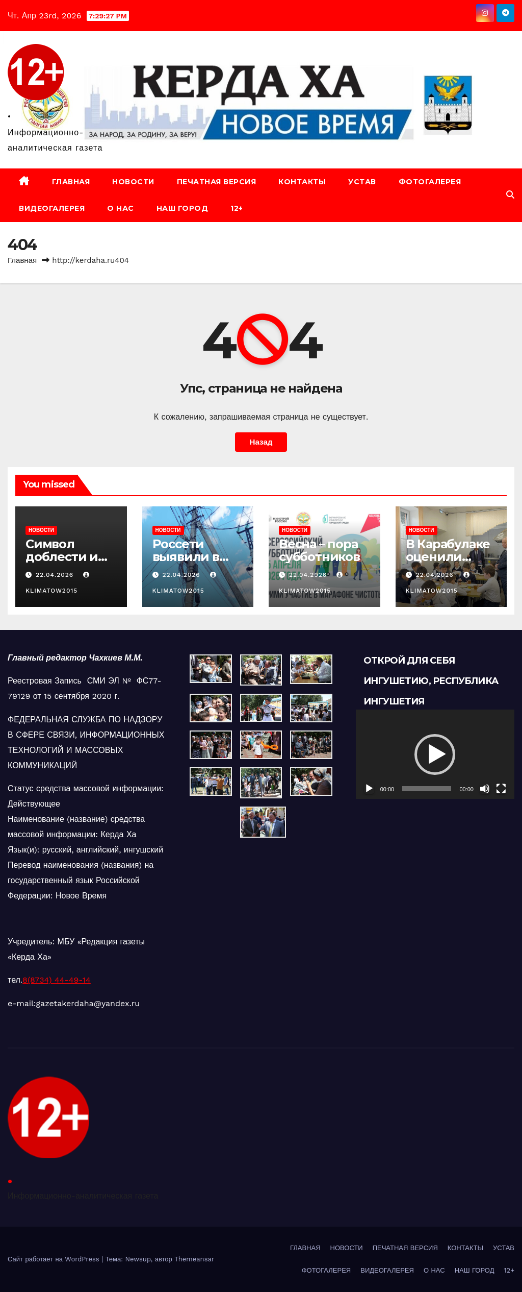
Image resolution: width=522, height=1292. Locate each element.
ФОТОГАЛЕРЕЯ (430, 181)
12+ (236, 208)
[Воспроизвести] (369, 789)
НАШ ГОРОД (182, 208)
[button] (510, 195)
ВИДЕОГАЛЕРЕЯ (52, 208)
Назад (260, 442)
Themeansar (194, 1259)
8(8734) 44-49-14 (56, 980)
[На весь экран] (501, 789)
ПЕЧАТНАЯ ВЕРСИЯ (216, 181)
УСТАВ (362, 181)
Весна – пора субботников (319, 550)
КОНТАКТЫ (302, 181)
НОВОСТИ (133, 181)
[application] (435, 754)
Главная (22, 260)
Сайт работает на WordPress (54, 1259)
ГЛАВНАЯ (71, 181)
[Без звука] (485, 789)
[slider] (426, 788)
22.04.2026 (56, 574)
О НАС (120, 208)
